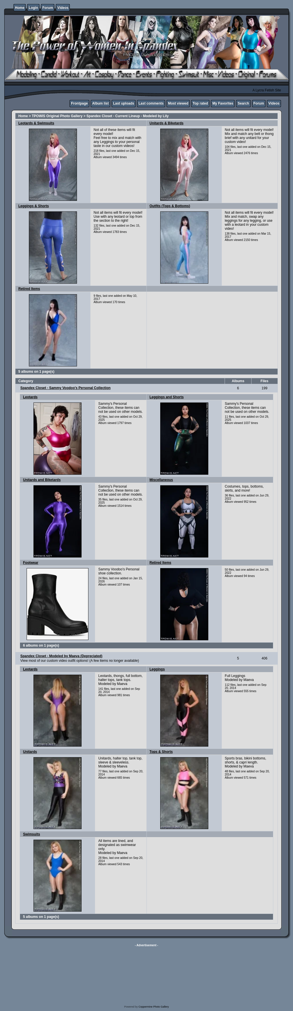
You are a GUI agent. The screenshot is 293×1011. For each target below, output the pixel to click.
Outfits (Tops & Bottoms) (170, 206)
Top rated (200, 103)
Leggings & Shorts (33, 206)
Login (33, 8)
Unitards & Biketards (167, 123)
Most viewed (178, 103)
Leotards (30, 397)
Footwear (30, 563)
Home (19, 8)
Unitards (30, 752)
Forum (47, 8)
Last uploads (123, 103)
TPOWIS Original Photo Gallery (57, 116)
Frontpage (79, 103)
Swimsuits (31, 834)
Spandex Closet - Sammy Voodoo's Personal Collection (65, 388)
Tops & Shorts (161, 752)
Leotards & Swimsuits (36, 123)
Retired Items (29, 289)
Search (243, 103)
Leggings (157, 669)
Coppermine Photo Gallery (153, 1006)
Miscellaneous (161, 480)
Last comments (151, 103)
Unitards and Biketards (41, 480)
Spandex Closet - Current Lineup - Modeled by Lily (127, 116)
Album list (100, 103)
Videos (62, 8)
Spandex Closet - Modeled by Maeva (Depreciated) (61, 656)
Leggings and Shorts (167, 397)
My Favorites (222, 103)
